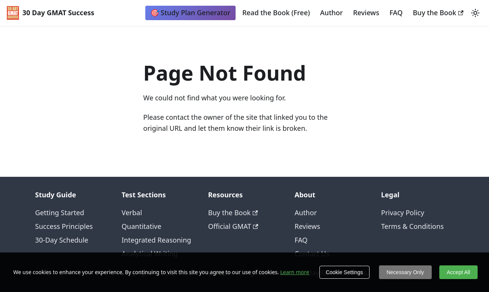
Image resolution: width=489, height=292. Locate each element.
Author (331, 12)
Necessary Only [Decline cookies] (405, 272)
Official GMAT (233, 226)
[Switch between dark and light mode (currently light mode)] (475, 13)
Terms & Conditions (412, 226)
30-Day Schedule (61, 239)
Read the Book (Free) (276, 12)
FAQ (396, 12)
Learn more (294, 272)
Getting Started (59, 212)
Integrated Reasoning (156, 239)
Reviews (366, 12)
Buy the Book (438, 12)
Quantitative (142, 226)
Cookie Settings (344, 272)
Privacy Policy (403, 212)
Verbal (132, 212)
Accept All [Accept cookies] (458, 272)
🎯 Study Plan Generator (190, 12)
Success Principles (64, 226)
